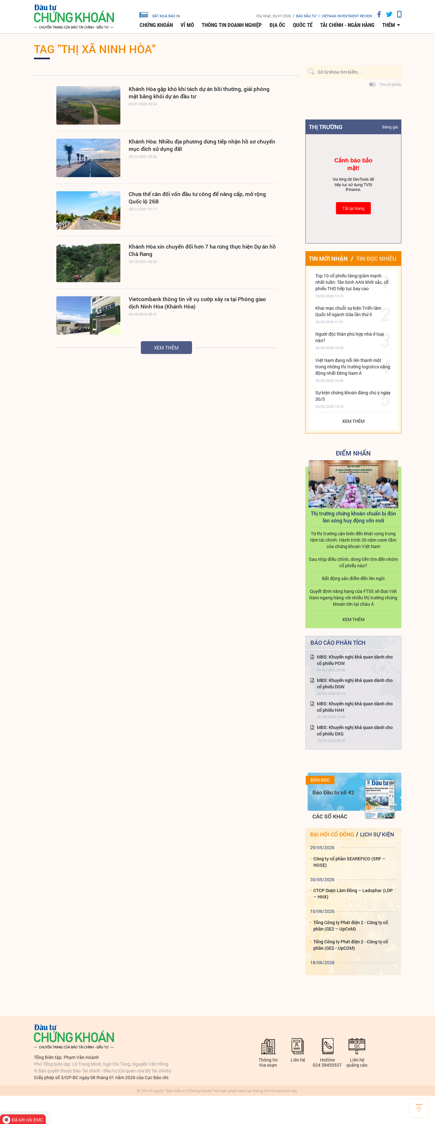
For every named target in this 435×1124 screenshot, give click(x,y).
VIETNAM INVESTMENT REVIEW (346, 16)
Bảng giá (390, 127)
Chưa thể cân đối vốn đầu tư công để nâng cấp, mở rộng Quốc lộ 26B (197, 197)
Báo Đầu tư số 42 (333, 792)
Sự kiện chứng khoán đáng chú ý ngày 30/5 (353, 396)
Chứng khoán (156, 25)
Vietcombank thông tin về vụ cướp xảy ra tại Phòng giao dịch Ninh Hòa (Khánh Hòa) (197, 302)
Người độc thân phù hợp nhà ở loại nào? (349, 337)
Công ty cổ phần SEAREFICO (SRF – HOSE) (349, 862)
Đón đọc (320, 780)
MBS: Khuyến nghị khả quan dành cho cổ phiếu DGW (355, 683)
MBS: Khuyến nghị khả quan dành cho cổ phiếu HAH (355, 707)
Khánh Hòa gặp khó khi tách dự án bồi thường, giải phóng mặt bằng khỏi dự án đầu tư (199, 92)
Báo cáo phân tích (338, 642)
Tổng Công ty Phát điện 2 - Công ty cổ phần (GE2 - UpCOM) (350, 945)
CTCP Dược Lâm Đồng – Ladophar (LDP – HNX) (353, 893)
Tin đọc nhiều (376, 258)
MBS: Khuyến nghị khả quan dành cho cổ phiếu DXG (355, 730)
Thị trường (325, 127)
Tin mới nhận (328, 258)
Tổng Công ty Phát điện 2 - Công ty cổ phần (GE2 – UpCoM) (350, 925)
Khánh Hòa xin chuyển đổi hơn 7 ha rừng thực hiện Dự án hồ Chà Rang (202, 250)
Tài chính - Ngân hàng (347, 25)
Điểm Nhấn (353, 453)
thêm (388, 25)
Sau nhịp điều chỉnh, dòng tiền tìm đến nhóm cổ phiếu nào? (353, 562)
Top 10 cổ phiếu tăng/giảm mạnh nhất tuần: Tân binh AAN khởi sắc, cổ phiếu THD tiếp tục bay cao (352, 282)
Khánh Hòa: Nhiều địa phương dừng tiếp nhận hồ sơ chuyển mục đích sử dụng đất (202, 145)
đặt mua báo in (160, 14)
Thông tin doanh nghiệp (232, 25)
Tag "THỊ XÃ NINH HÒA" (95, 48)
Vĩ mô (187, 25)
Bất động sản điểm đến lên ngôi (353, 578)
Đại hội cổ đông (332, 834)
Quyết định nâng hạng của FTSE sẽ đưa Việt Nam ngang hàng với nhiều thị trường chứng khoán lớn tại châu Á (353, 597)
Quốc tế (302, 25)
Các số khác (329, 816)
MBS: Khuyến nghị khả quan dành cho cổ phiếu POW (355, 660)
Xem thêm (166, 347)
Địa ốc (277, 25)
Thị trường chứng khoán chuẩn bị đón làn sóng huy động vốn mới (353, 517)
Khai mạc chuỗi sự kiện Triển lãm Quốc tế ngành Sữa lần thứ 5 (348, 311)
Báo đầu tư (306, 16)
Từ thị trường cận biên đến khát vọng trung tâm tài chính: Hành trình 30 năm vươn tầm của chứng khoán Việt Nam (353, 539)
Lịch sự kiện (377, 834)
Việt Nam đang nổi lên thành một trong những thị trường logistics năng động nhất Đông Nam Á (352, 366)
